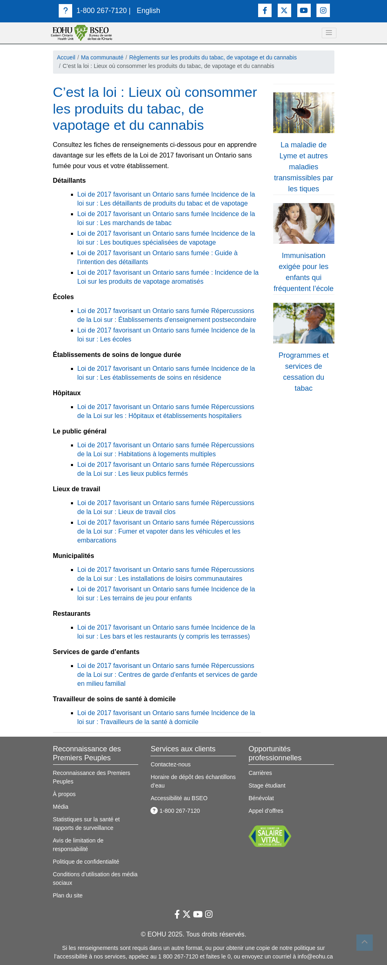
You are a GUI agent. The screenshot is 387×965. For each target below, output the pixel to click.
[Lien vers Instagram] (323, 10)
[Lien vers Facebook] (265, 10)
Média (61, 806)
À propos (64, 794)
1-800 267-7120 (93, 11)
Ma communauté (102, 57)
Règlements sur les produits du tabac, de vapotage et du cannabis (213, 57)
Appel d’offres (265, 810)
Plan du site (68, 895)
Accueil (66, 57)
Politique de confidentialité (86, 861)
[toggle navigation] (329, 33)
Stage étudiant (266, 785)
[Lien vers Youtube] (304, 10)
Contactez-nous (170, 764)
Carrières (260, 773)
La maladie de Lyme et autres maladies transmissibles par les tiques (303, 167)
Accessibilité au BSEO (178, 798)
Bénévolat (261, 798)
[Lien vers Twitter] (284, 10)
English (148, 11)
